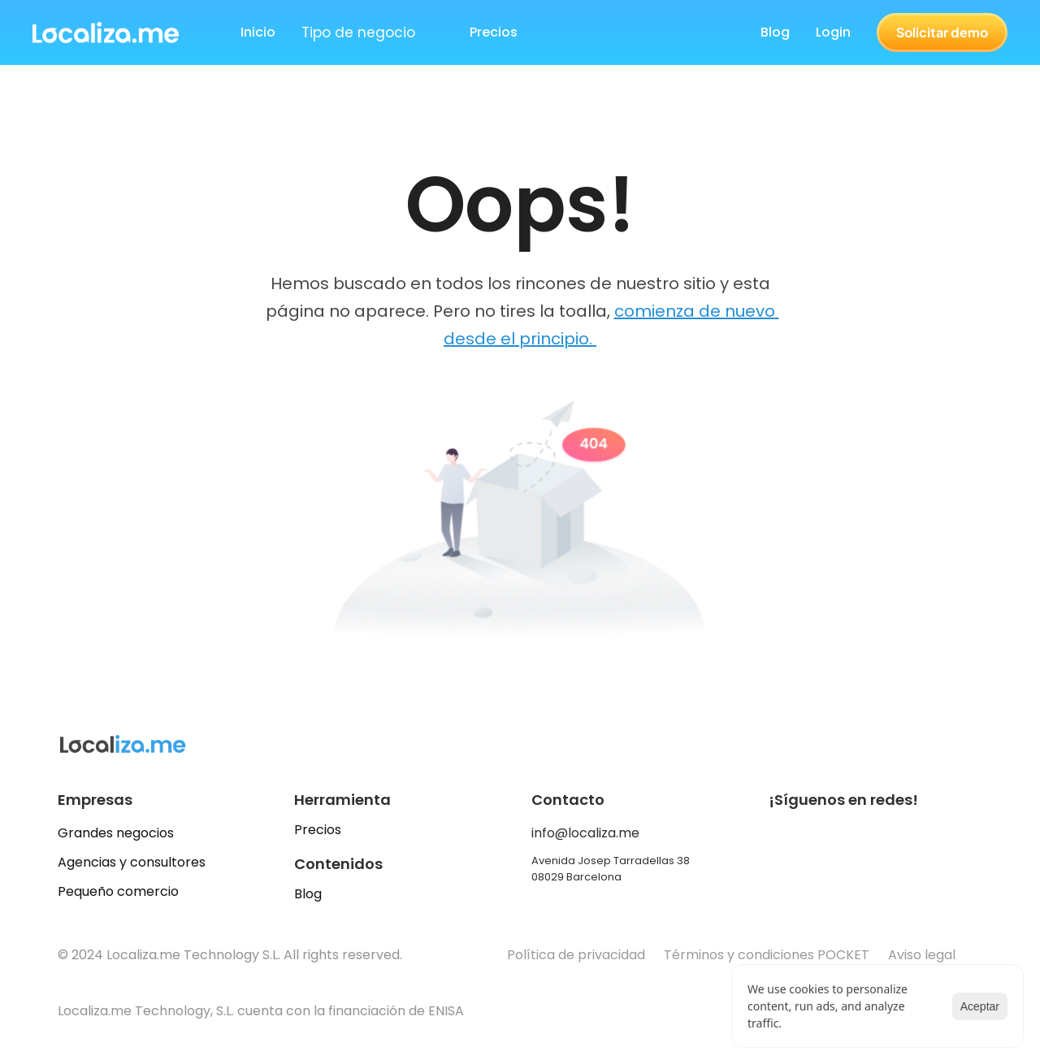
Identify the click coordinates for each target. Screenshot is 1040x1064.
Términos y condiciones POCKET (766, 954)
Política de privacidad (576, 954)
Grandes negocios (116, 833)
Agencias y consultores (132, 862)
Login (833, 32)
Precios (317, 829)
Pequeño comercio (118, 891)
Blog (775, 32)
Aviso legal (923, 954)
